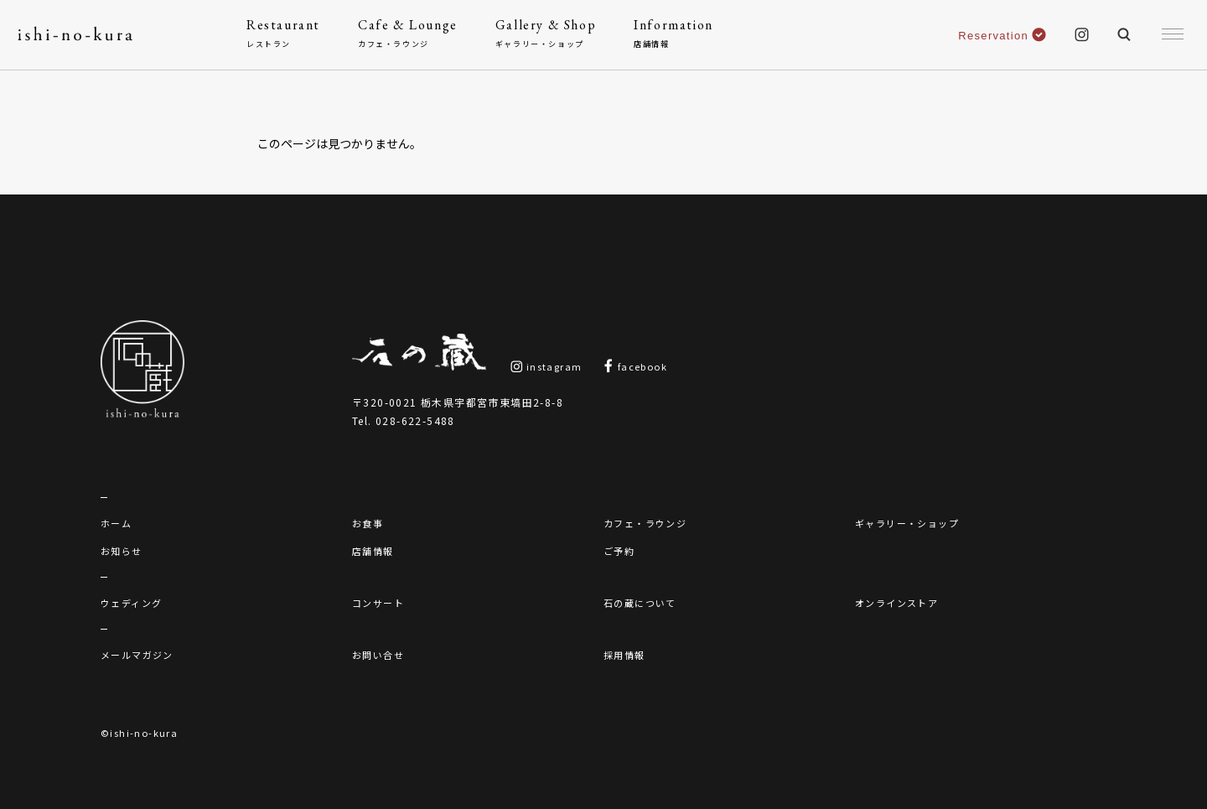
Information (673, 33)
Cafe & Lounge (408, 33)
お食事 (367, 523)
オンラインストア (896, 602)
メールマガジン (137, 654)
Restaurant (283, 33)
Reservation (1002, 35)
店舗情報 (373, 550)
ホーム (116, 523)
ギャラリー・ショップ (907, 523)
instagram (546, 366)
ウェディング (131, 602)
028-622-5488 (415, 420)
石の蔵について (640, 602)
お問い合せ (378, 654)
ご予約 (619, 550)
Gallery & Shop (545, 33)
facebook (635, 366)
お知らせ (121, 550)
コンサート (378, 602)
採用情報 (624, 654)
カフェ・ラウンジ (645, 523)
